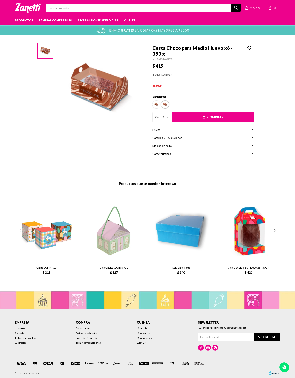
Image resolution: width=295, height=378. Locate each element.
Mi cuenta (142, 328)
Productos (24, 20)
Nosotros (20, 328)
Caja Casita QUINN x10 (114, 267)
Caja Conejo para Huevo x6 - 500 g (248, 267)
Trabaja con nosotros (25, 337)
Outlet (130, 20)
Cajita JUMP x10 (46, 267)
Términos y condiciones (88, 342)
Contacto (19, 333)
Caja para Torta (181, 267)
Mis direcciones (145, 337)
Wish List (141, 342)
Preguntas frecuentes (87, 337)
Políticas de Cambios (86, 333)
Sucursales (20, 342)
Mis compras (143, 333)
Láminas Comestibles (55, 20)
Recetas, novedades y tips (98, 20)
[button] (274, 230)
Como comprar (84, 328)
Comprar (215, 117)
